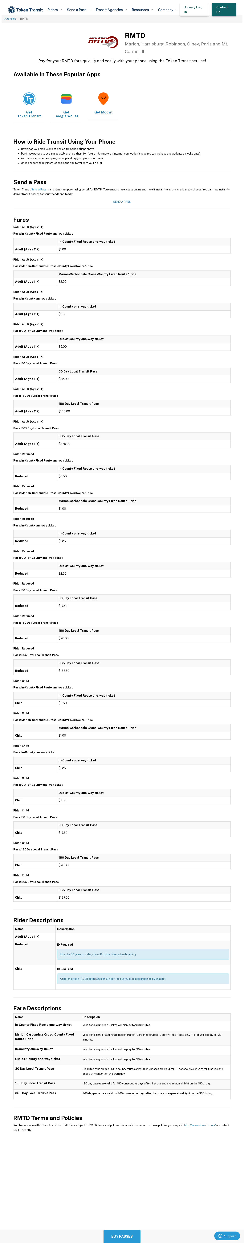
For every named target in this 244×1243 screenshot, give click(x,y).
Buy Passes (122, 1236)
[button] (54, 9)
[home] (26, 10)
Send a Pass (38, 189)
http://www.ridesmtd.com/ (200, 1125)
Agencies (10, 18)
